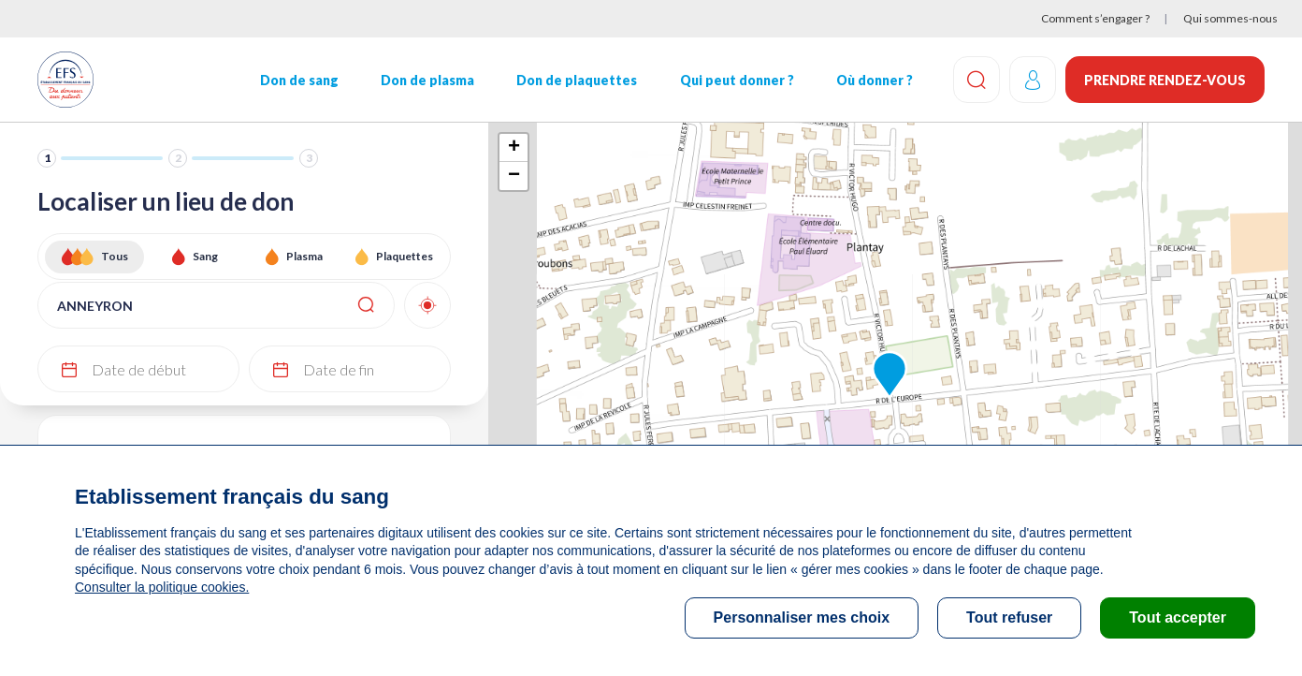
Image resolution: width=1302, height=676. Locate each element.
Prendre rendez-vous (1165, 80)
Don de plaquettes (576, 80)
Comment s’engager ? (1095, 18)
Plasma (304, 256)
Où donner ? (874, 80)
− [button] (514, 176)
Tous (114, 256)
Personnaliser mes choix (802, 617)
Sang (205, 256)
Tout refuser (1009, 617)
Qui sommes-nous (1230, 18)
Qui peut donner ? (737, 80)
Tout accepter (1177, 617)
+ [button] (514, 148)
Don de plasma (427, 80)
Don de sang (299, 80)
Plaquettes (404, 256)
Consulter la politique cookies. (162, 587)
